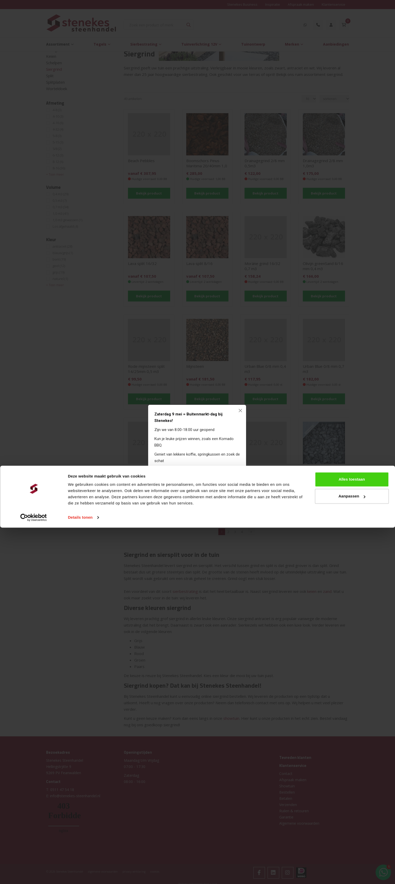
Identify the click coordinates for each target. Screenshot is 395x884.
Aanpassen (352, 852)
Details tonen (80, 874)
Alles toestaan (352, 835)
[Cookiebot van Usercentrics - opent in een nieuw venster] (33, 874)
